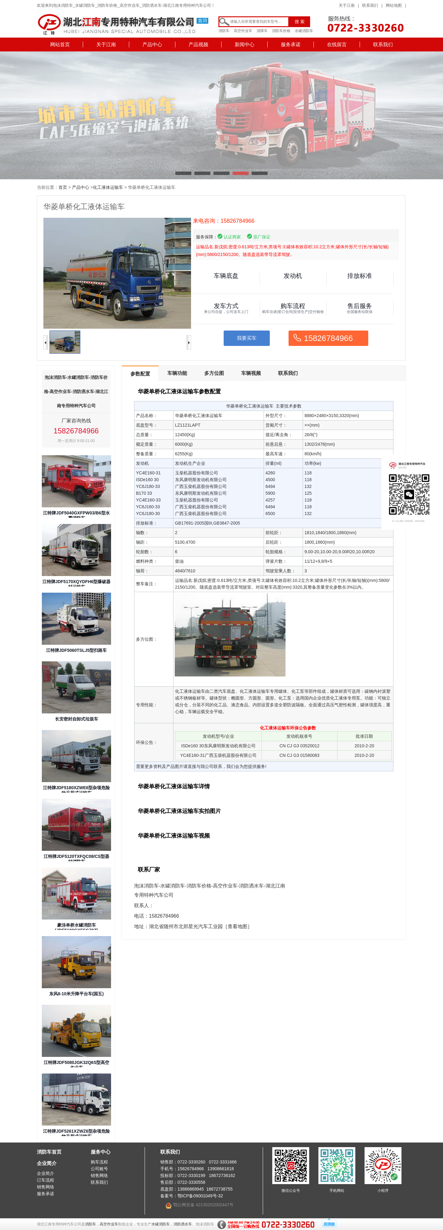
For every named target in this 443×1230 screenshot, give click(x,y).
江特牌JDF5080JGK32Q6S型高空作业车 (77, 1065)
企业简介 (47, 1163)
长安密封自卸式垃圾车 (76, 718)
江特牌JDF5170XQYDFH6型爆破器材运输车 (76, 584)
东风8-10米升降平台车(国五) (76, 993)
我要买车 (247, 338)
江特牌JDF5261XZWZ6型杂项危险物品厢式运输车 (76, 1134)
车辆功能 (177, 373)
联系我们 (370, 5)
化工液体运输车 (108, 187)
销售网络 (45, 1186)
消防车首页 (49, 1152)
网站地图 (394, 5)
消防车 (223, 31)
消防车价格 (281, 31)
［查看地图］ (237, 926)
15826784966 (328, 338)
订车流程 (45, 1180)
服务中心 (100, 1152)
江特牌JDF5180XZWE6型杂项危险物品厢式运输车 (76, 790)
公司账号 (99, 1168)
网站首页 (60, 44)
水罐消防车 (304, 31)
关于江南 (347, 5)
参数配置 (140, 373)
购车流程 (99, 1161)
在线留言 (337, 44)
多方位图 (214, 373)
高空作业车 (243, 31)
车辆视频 (251, 373)
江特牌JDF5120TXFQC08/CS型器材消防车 (77, 859)
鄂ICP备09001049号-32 (200, 1195)
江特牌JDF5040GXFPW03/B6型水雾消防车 (76, 515)
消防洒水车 (183, 1224)
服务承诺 (291, 44)
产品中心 (152, 44)
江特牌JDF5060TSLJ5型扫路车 (76, 650)
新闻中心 (244, 44)
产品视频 (198, 44)
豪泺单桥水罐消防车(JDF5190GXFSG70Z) (76, 928)
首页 (62, 187)
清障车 (262, 31)
